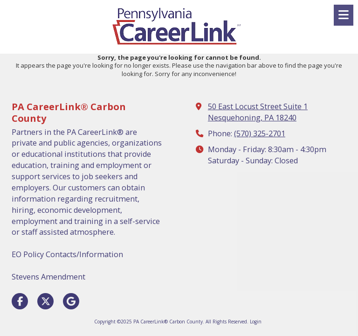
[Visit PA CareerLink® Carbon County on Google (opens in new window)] (71, 301)
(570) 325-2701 (259, 133)
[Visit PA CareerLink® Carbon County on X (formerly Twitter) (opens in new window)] (45, 301)
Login (256, 321)
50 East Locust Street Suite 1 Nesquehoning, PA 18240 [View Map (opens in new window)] (258, 112)
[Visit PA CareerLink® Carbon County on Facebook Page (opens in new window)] (20, 301)
